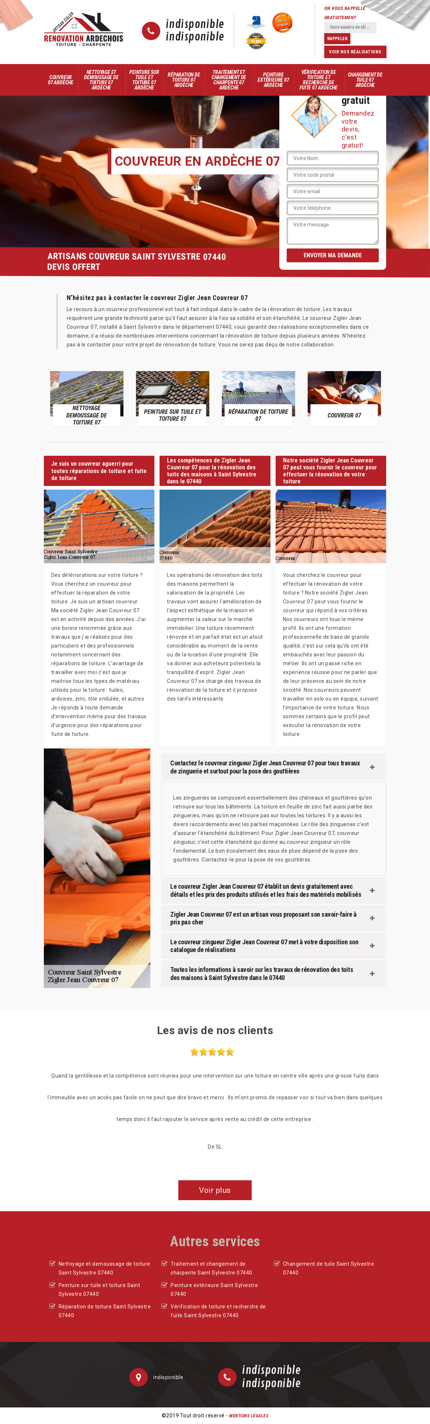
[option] (87, 398)
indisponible (195, 24)
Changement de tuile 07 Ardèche (365, 80)
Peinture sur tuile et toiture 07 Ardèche (144, 80)
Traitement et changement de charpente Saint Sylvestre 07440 (211, 1268)
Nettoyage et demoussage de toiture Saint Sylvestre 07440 (104, 1268)
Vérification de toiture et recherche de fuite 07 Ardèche (319, 80)
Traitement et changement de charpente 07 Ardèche (228, 80)
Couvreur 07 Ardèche (60, 79)
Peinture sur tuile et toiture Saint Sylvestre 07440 (99, 1289)
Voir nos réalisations (355, 51)
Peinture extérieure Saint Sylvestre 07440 (214, 1289)
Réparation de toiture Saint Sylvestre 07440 (105, 1311)
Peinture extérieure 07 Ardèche (273, 80)
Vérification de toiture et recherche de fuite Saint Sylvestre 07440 (218, 1311)
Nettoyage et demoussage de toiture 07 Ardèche (101, 80)
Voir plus (215, 1190)
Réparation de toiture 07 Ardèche (184, 80)
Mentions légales (248, 1415)
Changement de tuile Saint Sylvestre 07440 (328, 1268)
